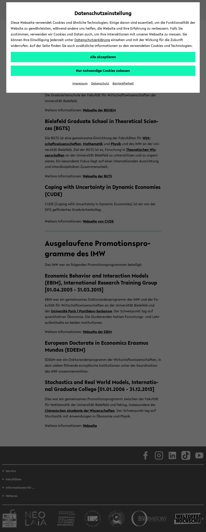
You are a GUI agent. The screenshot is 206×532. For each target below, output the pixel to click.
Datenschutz (100, 83)
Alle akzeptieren (103, 56)
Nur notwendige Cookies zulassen (103, 70)
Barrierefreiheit (123, 83)
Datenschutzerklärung (92, 39)
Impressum (80, 83)
